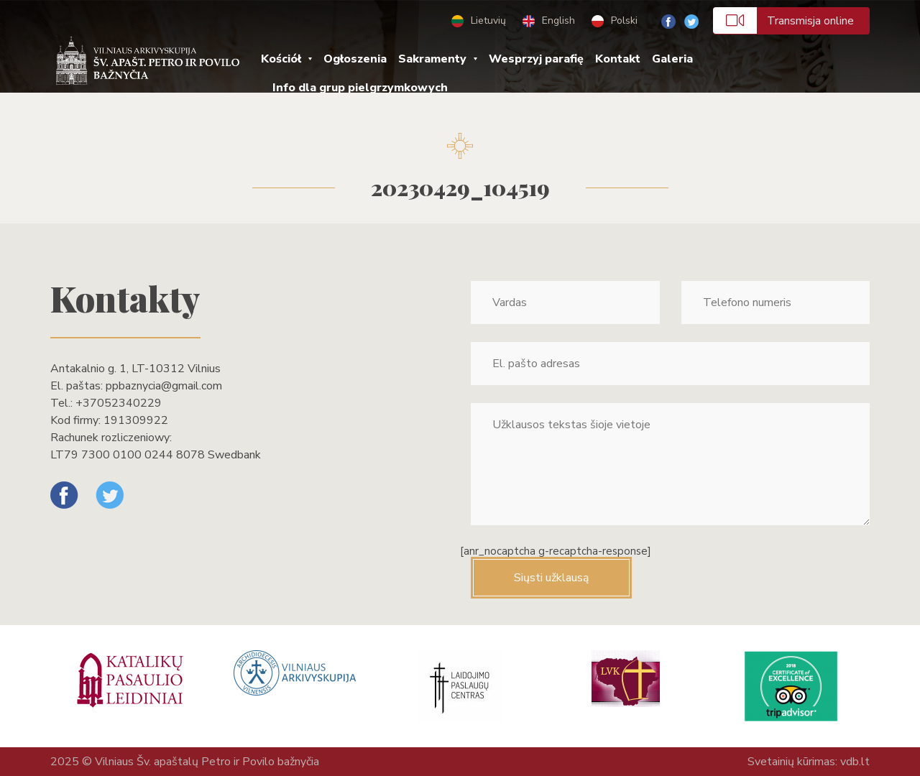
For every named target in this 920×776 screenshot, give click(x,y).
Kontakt (617, 59)
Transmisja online (783, 20)
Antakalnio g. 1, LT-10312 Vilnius (135, 369)
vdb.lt (855, 762)
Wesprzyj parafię (536, 59)
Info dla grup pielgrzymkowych (360, 88)
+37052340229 (118, 403)
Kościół (281, 59)
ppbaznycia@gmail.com (164, 386)
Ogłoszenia (355, 59)
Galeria (672, 59)
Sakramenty (432, 59)
